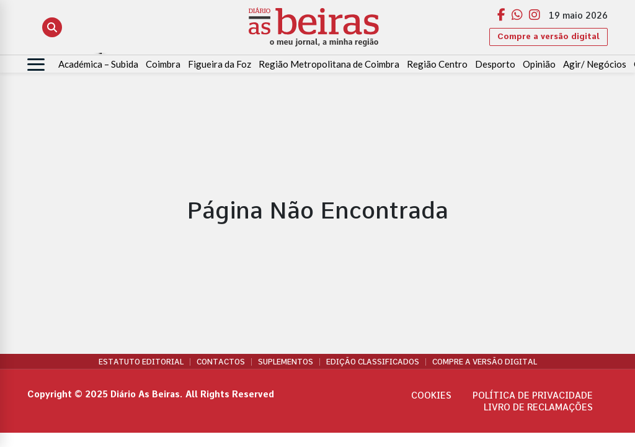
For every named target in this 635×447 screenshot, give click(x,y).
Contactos (221, 362)
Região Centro (437, 64)
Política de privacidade (533, 395)
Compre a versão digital (548, 36)
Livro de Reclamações (538, 407)
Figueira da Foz (219, 64)
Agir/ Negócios (594, 64)
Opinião (539, 64)
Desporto (495, 64)
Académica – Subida (98, 64)
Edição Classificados (372, 362)
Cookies (431, 395)
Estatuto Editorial (141, 362)
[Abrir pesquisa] (52, 27)
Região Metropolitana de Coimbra (329, 64)
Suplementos (285, 362)
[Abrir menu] (36, 64)
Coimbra (163, 64)
